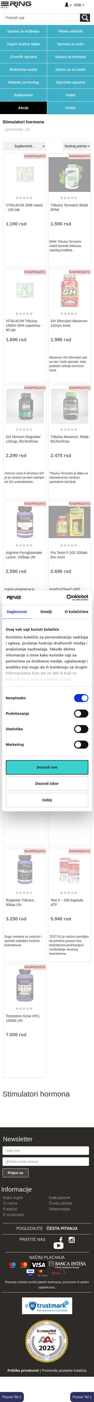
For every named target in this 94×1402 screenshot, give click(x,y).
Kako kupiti (13, 1198)
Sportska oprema (70, 82)
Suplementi (23, 95)
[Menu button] (5, 4)
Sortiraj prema (76, 146)
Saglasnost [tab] (17, 611)
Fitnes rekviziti (70, 31)
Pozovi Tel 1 (82, 1397)
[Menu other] (90, 5)
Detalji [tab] (46, 611)
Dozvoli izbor (47, 783)
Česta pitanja (60, 1203)
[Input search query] (42, 18)
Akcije (23, 108)
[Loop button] (85, 18)
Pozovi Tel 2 (12, 1397)
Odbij (47, 800)
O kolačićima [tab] (76, 611)
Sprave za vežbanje (23, 31)
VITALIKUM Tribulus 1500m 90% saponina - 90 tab (24, 325)
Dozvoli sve (47, 767)
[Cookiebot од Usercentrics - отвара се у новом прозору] (67, 597)
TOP (88, 1382)
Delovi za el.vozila (70, 70)
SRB (79, 5)
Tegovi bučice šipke (23, 44)
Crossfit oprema (23, 57)
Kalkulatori (59, 1198)
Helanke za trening (23, 82)
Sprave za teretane (70, 57)
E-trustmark (13, 1215)
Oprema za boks (70, 44)
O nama (10, 1203)
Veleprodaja (59, 1209)
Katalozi (10, 1209)
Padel (70, 95)
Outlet (70, 108)
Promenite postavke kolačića (64, 1370)
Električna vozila (23, 70)
